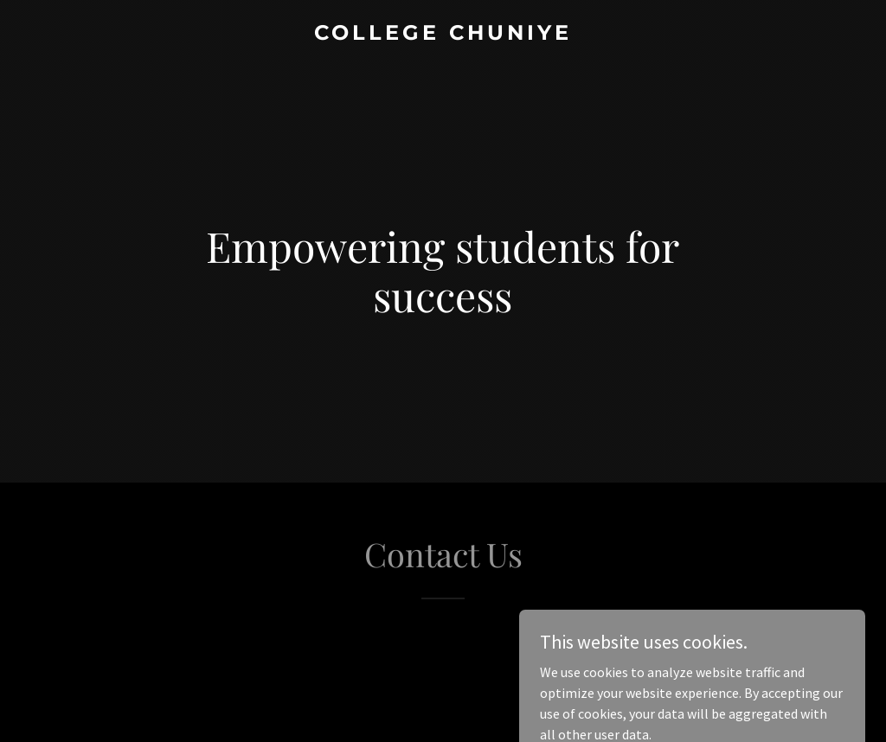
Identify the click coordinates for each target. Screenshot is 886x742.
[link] (443, 34)
